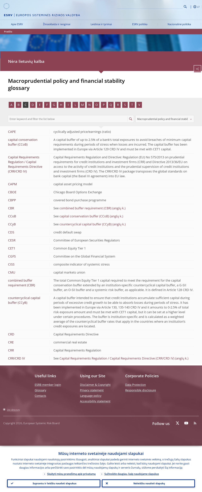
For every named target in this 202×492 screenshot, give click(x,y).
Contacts (40, 396)
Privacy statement (92, 390)
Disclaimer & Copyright (95, 385)
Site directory (13, 409)
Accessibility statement (95, 401)
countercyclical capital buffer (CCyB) (85, 224)
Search (185, 6)
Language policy (90, 396)
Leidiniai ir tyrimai (101, 24)
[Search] (167, 6)
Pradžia (8, 31)
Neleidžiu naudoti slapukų (148, 482)
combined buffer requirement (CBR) (85, 208)
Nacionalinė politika (179, 24)
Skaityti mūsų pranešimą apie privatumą (71, 472)
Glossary (40, 390)
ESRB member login (48, 385)
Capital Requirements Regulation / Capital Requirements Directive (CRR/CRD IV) (116, 358)
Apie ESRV (17, 24)
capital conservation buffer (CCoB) (84, 216)
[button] (190, 6)
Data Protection (135, 385)
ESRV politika (139, 24)
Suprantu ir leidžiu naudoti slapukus (53, 482)
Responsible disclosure (140, 390)
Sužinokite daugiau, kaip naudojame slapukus (131, 472)
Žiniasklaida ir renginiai (56, 24)
